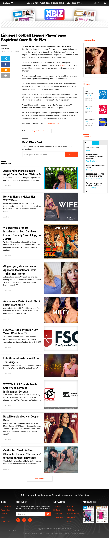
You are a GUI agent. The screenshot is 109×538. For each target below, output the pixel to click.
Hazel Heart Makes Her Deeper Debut (21, 418)
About (3, 517)
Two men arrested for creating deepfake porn (94, 184)
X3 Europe (88, 106)
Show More (39, 478)
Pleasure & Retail (58, 3)
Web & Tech (45, 3)
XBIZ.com (57, 506)
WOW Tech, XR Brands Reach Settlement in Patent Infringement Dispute (20, 388)
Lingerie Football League (41, 131)
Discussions (88, 143)
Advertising (5, 510)
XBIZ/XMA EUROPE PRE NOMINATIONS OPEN (95, 175)
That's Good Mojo (92, 147)
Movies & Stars (33, 3)
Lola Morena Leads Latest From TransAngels (21, 360)
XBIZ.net (87, 136)
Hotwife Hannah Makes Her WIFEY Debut (19, 198)
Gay (68, 3)
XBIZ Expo (71, 517)
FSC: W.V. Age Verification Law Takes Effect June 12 (20, 332)
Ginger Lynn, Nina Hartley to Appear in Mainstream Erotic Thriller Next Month (19, 270)
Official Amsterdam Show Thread (95, 166)
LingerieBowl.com (52, 123)
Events (86, 84)
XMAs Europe (90, 119)
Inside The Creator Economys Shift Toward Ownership (94, 156)
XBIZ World (57, 514)
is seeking (64, 65)
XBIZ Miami (71, 510)
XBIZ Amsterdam (89, 92)
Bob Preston (6, 49)
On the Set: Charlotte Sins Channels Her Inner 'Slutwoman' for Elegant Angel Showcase (22, 454)
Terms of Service (76, 533)
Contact (4, 514)
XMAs (69, 521)
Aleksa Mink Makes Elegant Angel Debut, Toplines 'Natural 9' (22, 172)
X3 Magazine (89, 40)
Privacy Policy (6, 521)
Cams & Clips (77, 3)
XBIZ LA (70, 506)
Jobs (95, 143)
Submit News (6, 506)
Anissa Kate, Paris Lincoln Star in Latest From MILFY (22, 303)
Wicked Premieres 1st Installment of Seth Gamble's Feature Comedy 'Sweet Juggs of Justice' (22, 233)
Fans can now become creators (94, 193)
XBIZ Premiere (58, 517)
